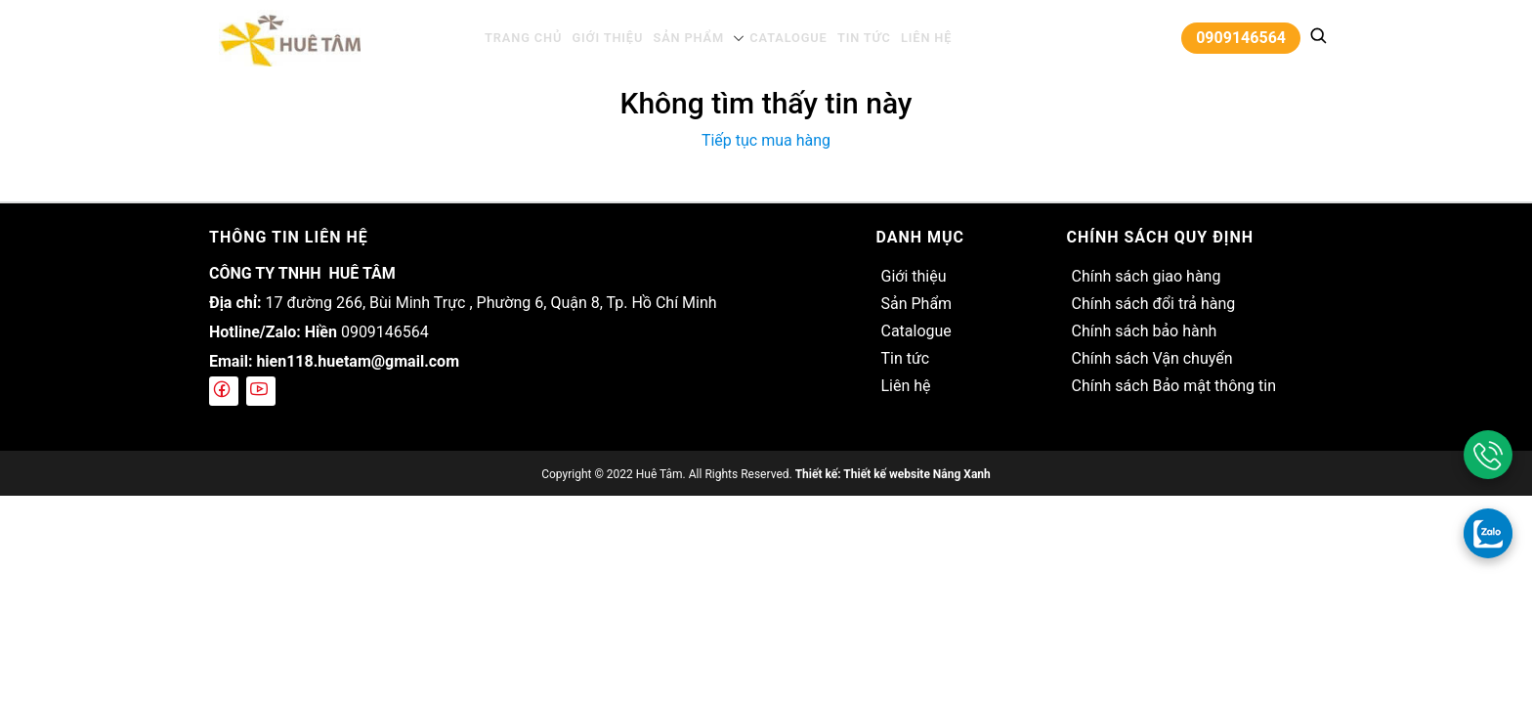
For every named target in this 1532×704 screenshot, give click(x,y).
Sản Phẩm (690, 37)
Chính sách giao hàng (1145, 276)
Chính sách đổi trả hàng (1153, 303)
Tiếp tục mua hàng (766, 140)
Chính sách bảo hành (1143, 331)
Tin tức (854, 37)
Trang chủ (536, 37)
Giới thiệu (614, 37)
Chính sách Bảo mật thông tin (1173, 385)
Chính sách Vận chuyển (1151, 358)
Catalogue (783, 37)
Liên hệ (912, 37)
